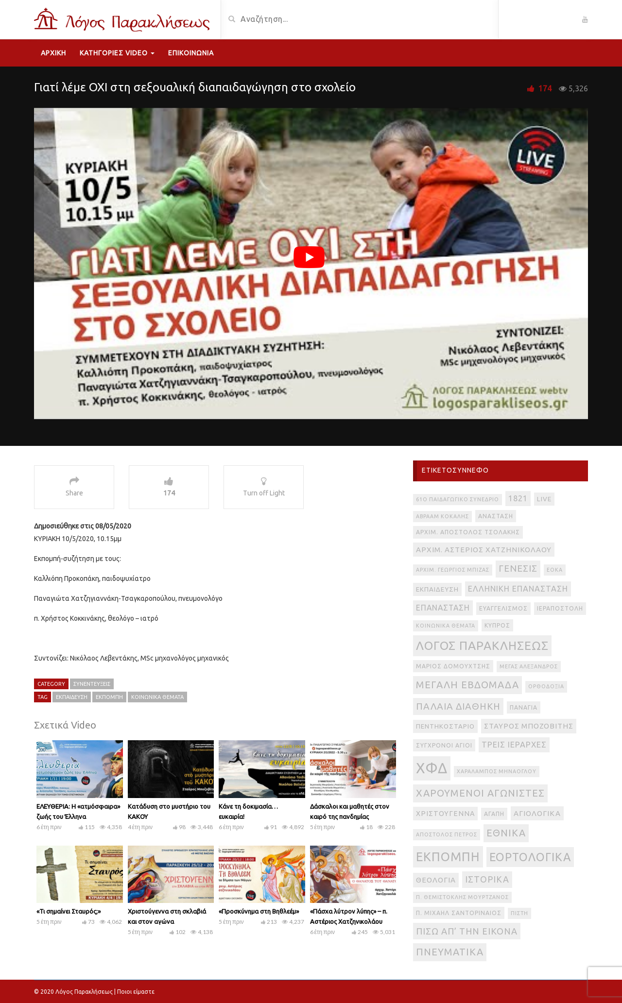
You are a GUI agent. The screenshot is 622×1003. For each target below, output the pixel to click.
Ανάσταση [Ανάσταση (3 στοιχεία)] (495, 516)
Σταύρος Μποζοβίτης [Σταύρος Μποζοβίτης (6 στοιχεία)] (528, 726)
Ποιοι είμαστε (136, 991)
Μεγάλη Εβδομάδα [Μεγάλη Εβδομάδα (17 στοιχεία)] (467, 684)
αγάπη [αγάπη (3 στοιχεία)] (494, 814)
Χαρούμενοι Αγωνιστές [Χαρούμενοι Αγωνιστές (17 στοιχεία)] (480, 793)
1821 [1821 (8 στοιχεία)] (518, 498)
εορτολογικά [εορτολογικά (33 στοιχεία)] (530, 856)
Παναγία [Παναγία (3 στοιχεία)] (523, 707)
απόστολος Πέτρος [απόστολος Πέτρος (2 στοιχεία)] (446, 834)
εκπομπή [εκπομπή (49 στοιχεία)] (448, 857)
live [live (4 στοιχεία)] (544, 499)
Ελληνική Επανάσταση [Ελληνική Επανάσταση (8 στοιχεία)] (518, 588)
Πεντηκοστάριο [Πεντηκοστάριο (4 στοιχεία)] (445, 726)
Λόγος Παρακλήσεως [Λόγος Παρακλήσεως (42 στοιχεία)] (482, 645)
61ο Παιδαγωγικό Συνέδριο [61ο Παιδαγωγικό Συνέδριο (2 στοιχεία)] (457, 499)
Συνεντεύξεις (91, 684)
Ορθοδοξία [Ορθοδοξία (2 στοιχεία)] (546, 686)
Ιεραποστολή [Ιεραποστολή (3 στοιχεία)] (560, 608)
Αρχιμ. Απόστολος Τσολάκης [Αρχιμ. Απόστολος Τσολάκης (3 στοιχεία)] (468, 532)
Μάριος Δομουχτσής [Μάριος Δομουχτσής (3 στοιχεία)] (453, 666)
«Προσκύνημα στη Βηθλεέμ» (259, 911)
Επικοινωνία (191, 53)
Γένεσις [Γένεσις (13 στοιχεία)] (518, 568)
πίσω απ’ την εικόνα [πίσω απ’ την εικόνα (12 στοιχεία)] (467, 931)
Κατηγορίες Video (117, 53)
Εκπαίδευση (71, 697)
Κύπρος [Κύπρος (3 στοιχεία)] (497, 625)
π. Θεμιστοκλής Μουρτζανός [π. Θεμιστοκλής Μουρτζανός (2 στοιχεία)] (462, 897)
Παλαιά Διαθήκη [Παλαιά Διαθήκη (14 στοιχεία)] (458, 706)
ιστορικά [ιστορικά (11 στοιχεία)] (487, 879)
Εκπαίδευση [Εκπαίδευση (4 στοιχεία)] (437, 589)
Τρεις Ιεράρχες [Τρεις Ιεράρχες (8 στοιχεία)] (514, 744)
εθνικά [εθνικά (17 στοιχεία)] (506, 832)
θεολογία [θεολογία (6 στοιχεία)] (436, 880)
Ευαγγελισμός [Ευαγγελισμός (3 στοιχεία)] (503, 608)
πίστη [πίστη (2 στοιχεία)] (519, 913)
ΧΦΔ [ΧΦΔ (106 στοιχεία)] (432, 768)
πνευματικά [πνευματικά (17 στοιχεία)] (450, 951)
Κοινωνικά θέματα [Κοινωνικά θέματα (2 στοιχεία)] (445, 626)
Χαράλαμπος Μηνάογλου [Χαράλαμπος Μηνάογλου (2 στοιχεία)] (496, 771)
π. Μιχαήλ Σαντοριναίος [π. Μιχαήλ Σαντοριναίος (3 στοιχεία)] (458, 913)
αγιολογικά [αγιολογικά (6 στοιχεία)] (537, 813)
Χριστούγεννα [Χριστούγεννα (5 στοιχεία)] (445, 813)
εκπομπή (109, 697)
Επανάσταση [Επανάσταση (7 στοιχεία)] (443, 607)
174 (545, 88)
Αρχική (53, 53)
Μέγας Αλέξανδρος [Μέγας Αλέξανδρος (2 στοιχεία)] (529, 666)
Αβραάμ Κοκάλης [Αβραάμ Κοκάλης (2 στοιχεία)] (442, 516)
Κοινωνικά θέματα (157, 697)
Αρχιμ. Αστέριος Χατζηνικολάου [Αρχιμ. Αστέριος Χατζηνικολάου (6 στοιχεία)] (484, 549)
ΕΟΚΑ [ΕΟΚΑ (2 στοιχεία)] (555, 570)
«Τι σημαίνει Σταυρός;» (68, 911)
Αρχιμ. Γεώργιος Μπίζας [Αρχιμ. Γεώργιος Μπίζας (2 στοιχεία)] (452, 570)
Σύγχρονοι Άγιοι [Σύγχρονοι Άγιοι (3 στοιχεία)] (444, 745)
